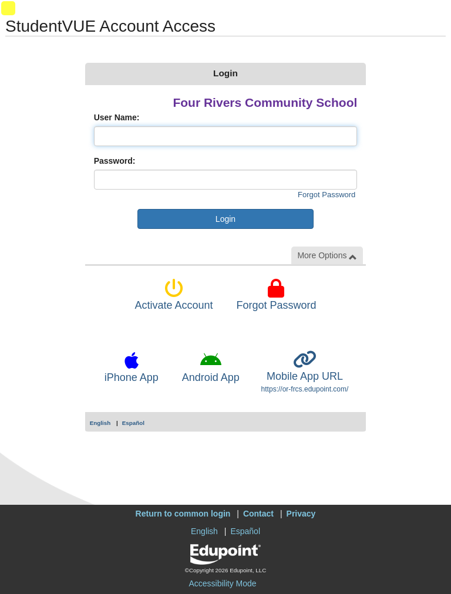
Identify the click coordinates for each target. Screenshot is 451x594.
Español (133, 423)
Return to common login (183, 513)
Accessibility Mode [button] (222, 583)
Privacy (301, 513)
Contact (258, 513)
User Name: (117, 117)
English (100, 423)
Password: (115, 161)
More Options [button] (327, 256)
